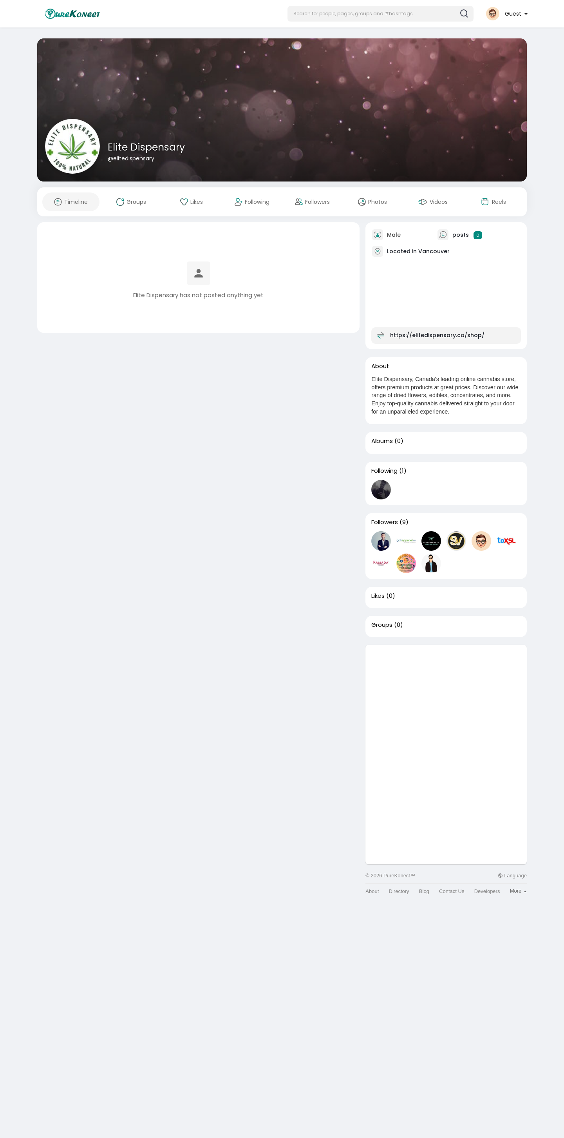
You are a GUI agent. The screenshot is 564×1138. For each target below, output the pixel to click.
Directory (399, 891)
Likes (378, 596)
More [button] (518, 891)
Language (512, 875)
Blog (424, 891)
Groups (381, 625)
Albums (382, 441)
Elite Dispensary (146, 147)
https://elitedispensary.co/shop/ (437, 335)
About (372, 891)
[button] (380, 14)
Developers (487, 891)
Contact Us (451, 891)
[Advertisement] (446, 700)
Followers (384, 522)
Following (384, 471)
